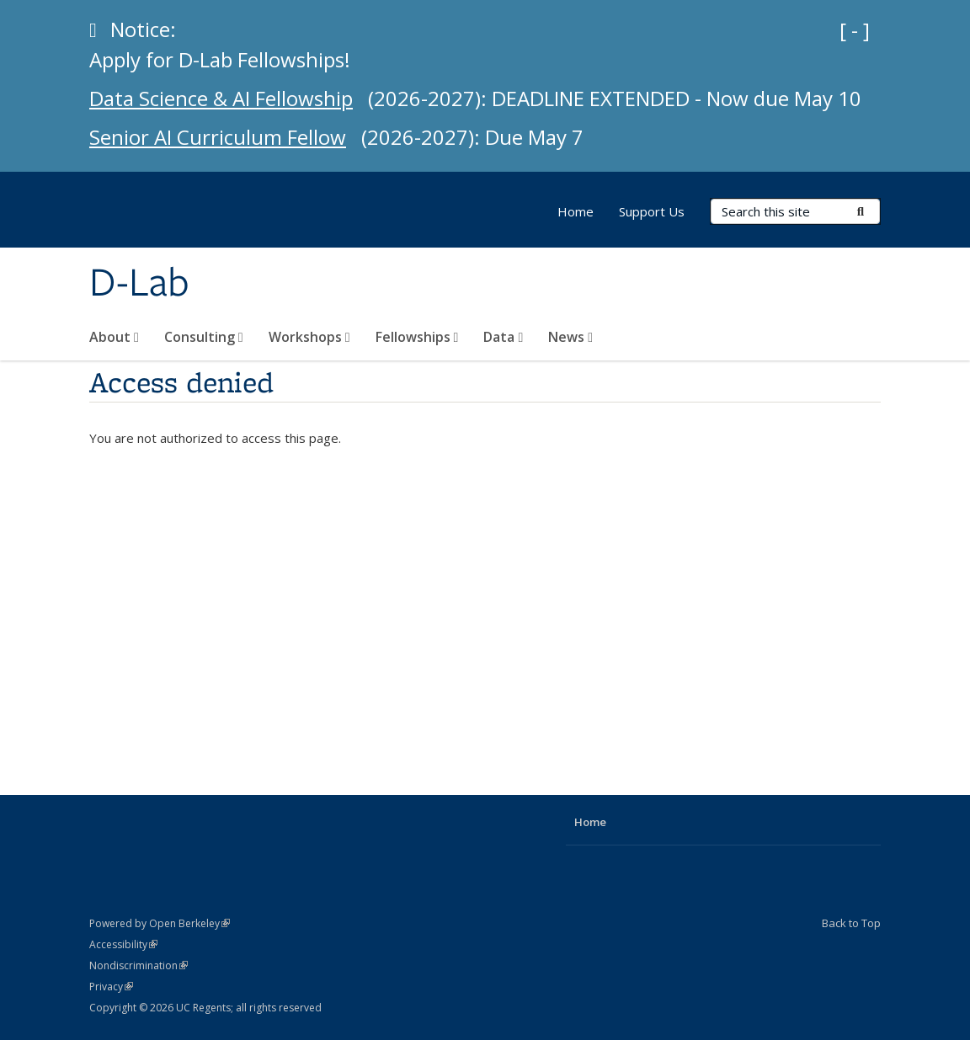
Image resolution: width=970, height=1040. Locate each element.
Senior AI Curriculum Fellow (222, 137)
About (114, 337)
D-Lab (139, 284)
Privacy (111, 986)
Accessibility (123, 944)
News (570, 337)
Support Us (652, 211)
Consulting (203, 337)
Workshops (309, 337)
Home (575, 211)
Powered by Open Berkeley (159, 923)
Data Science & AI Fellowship (226, 98)
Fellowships (417, 337)
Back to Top (851, 923)
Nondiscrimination (138, 965)
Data (503, 337)
